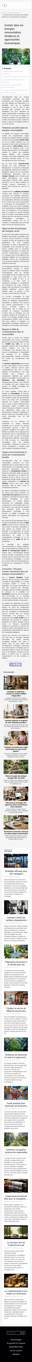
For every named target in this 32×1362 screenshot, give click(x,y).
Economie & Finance (14, 13)
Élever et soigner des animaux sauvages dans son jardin (16, 777)
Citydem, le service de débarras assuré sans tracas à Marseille (16, 1011)
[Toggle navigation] (4, 5)
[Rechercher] (14, 1333)
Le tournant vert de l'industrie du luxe (16, 1243)
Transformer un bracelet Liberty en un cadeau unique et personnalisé (16, 832)
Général (16, 1354)
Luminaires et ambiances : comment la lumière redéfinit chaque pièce (16, 694)
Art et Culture (16, 1350)
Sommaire (7, 68)
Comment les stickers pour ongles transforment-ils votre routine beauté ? (16, 749)
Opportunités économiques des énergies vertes (15, 76)
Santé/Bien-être (16, 1346)
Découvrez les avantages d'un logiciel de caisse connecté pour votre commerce (16, 805)
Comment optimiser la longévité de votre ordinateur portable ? (16, 721)
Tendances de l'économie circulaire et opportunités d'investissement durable (16, 1057)
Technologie (16, 1339)
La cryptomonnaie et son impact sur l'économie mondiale (16, 1294)
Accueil (3, 13)
